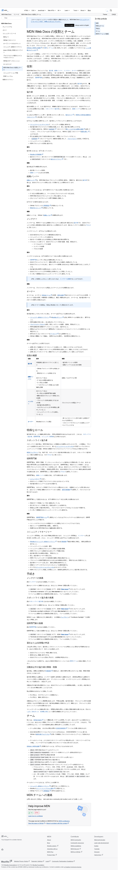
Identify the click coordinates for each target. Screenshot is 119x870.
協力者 (51, 70)
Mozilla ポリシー (57, 317)
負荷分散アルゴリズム (42, 734)
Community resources (77, 843)
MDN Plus (50, 852)
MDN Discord (75, 849)
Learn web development (101, 843)
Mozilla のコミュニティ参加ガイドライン (42, 541)
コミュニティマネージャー (39, 532)
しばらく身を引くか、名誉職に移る (37, 711)
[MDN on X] (8, 850)
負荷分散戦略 (66, 489)
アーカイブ (53, 334)
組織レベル (47, 215)
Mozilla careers (52, 846)
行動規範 (63, 541)
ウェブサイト (65, 617)
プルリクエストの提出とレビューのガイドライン (12, 56)
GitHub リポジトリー (9, 40)
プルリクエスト (72, 138)
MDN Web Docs (6, 23)
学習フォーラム (8, 76)
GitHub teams (37, 720)
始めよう (6, 37)
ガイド (5, 30)
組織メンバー (58, 70)
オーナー (74, 70)
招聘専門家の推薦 (35, 623)
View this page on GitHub (35, 823)
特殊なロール (100, 26)
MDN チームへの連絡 (102, 34)
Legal (47, 861)
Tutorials (96, 849)
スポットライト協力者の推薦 (40, 597)
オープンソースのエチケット (12, 43)
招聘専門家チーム (41, 517)
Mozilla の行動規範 (36, 154)
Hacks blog (97, 855)
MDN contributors (64, 821)
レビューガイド (34, 479)
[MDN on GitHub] (2, 850)
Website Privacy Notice (21, 861)
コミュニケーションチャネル (65, 446)
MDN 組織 (60, 295)
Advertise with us (52, 849)
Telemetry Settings (37, 861)
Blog (89, 10)
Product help (51, 855)
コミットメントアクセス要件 (45, 788)
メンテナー (67, 70)
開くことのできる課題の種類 (74, 129)
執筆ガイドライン (8, 79)
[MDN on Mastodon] (11, 850)
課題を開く (84, 131)
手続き (98, 28)
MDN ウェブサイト (32, 452)
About (49, 840)
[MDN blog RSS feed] (14, 850)
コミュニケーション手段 (10, 73)
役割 (45, 48)
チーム (51, 48)
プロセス (88, 225)
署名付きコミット (35, 208)
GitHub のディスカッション (11, 61)
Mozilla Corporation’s (10, 865)
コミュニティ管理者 (48, 436)
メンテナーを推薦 (65, 279)
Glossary (97, 852)
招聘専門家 (38, 77)
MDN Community (76, 840)
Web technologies (99, 840)
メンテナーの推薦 (35, 578)
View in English (69, 25)
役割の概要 (32, 355)
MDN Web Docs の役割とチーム (12, 68)
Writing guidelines (76, 846)
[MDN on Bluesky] (5, 850)
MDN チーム (73, 661)
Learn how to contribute (35, 816)
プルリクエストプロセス (37, 324)
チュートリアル (7, 27)
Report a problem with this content (57, 823)
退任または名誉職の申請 (38, 643)
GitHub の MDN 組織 (33, 746)
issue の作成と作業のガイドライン (13, 51)
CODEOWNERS (61, 728)
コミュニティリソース (9, 33)
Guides (96, 846)
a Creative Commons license (72, 867)
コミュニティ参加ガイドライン (39, 317)
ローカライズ (7, 64)
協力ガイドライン (56, 159)
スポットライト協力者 (52, 109)
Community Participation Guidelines (62, 861)
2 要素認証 (46, 205)
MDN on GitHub (76, 852)
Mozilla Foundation (38, 865)
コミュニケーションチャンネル (39, 124)
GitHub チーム (46, 295)
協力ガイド (69, 115)
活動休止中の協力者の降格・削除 (42, 667)
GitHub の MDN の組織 (34, 48)
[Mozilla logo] (6, 861)
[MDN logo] (4, 836)
